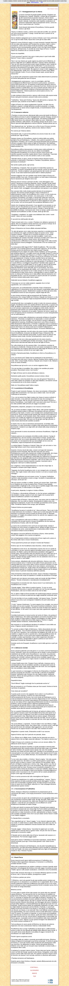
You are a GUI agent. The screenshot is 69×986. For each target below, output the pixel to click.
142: (12, 857)
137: (20, 11)
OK (42, 2)
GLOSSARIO (34, 970)
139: (12, 388)
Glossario (52, 8)
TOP (34, 976)
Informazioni (35, 2)
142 (12, 854)
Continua (56, 8)
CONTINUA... (34, 967)
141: (12, 789)
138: (12, 112)
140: (12, 648)
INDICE (34, 973)
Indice (48, 8)
